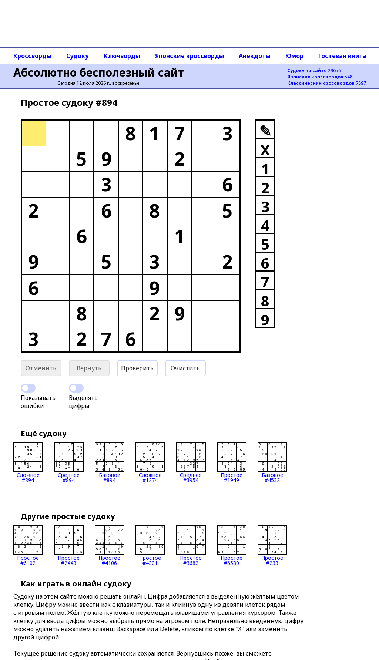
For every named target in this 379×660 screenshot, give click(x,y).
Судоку (77, 56)
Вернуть (89, 368)
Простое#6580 (231, 545)
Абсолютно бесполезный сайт (98, 72)
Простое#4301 (150, 545)
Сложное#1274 (150, 462)
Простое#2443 (69, 545)
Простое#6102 (28, 545)
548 (319, 77)
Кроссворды (32, 56)
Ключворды (122, 56)
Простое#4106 (109, 545)
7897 (326, 83)
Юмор (294, 56)
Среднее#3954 (191, 462)
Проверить (137, 368)
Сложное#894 (28, 462)
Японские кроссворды (189, 56)
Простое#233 (272, 545)
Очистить (185, 368)
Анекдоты (255, 56)
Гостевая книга (342, 56)
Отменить (41, 368)
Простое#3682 (191, 545)
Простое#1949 (231, 462)
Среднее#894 (69, 462)
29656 (314, 70)
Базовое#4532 (272, 462)
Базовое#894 (109, 462)
